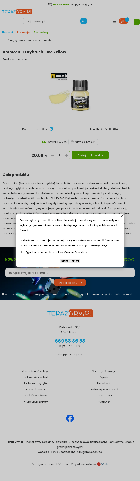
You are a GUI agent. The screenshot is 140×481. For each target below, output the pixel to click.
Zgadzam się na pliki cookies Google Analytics (56, 252)
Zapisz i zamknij (70, 261)
